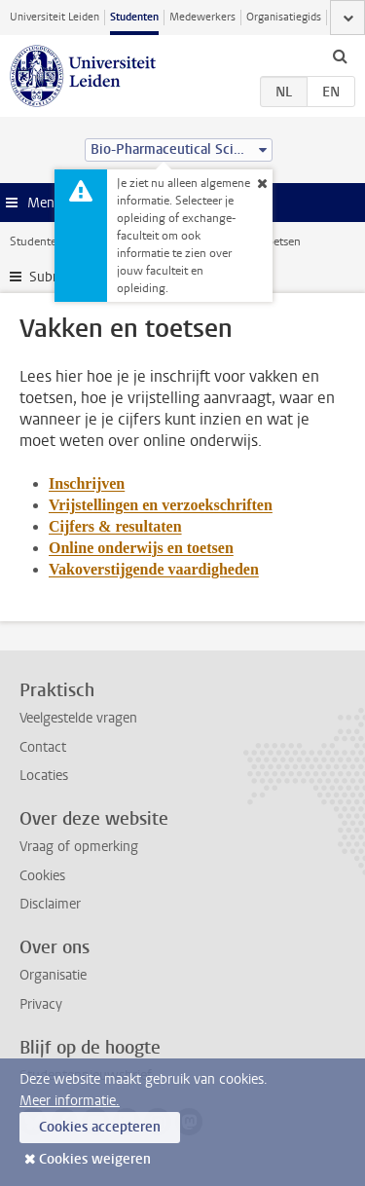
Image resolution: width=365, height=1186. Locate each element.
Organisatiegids (283, 17)
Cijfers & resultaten (115, 526)
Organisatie (53, 975)
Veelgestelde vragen (78, 718)
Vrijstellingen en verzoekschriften (161, 505)
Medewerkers (202, 17)
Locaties (43, 775)
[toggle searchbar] (339, 55)
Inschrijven (87, 483)
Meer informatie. (69, 1101)
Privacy (40, 1004)
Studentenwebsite (56, 241)
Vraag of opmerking (78, 846)
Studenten (134, 17)
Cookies (42, 876)
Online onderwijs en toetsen (141, 547)
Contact (42, 747)
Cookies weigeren (95, 1159)
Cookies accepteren (100, 1127)
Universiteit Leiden (54, 17)
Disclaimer (50, 904)
